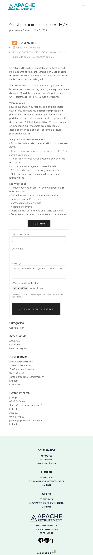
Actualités (14, 341)
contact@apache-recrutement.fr (26, 376)
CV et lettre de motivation (25, 283)
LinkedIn (13, 380)
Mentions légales (18, 348)
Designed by (46, 552)
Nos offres (14, 344)
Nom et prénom (20, 234)
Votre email (18, 248)
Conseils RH (15, 327)
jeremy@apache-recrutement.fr (26, 420)
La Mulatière (30, 42)
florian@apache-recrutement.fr (25, 405)
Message (16, 263)
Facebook (14, 384)
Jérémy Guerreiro (23, 30)
